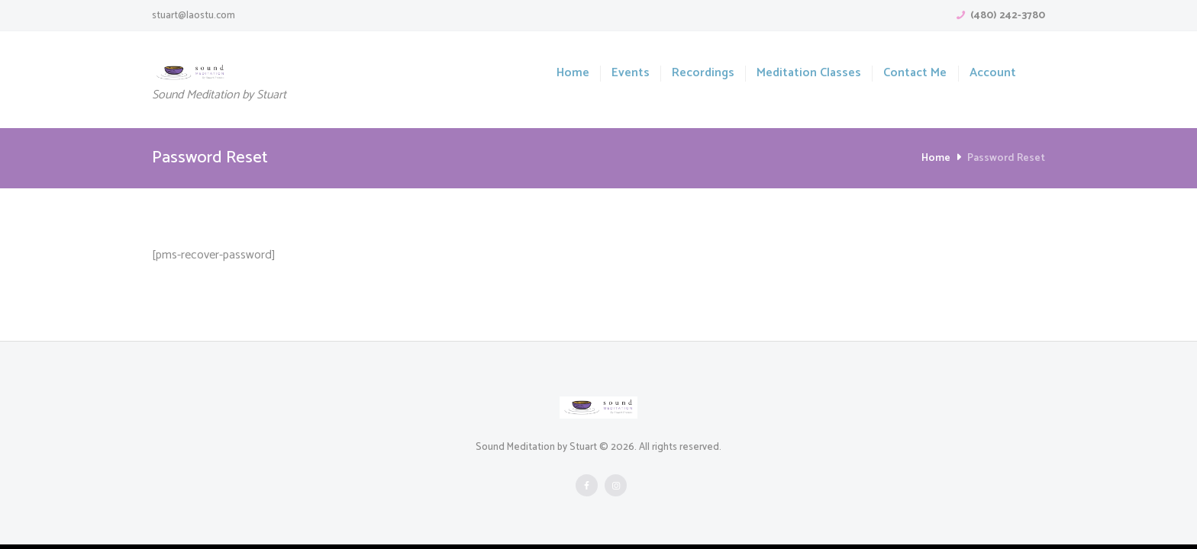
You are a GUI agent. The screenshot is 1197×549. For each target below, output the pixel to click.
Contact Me (915, 74)
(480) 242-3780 (1007, 15)
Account (993, 74)
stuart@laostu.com (193, 16)
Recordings (703, 74)
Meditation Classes (809, 74)
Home (573, 74)
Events (630, 74)
